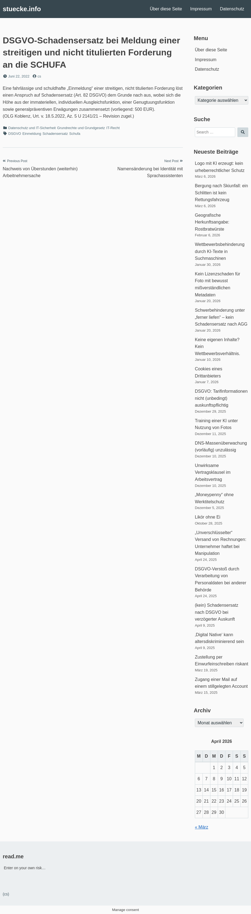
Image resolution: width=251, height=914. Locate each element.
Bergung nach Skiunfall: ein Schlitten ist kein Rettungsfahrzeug (221, 192)
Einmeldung (31, 134)
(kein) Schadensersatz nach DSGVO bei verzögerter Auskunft (216, 612)
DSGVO (14, 134)
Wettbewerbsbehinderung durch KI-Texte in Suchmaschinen (219, 251)
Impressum (201, 9)
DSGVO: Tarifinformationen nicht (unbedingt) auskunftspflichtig (221, 398)
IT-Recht (113, 128)
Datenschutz (232, 9)
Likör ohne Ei (207, 517)
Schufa (74, 134)
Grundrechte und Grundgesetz (81, 128)
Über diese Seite (166, 9)
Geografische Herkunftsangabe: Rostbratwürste (212, 222)
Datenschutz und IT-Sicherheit (32, 128)
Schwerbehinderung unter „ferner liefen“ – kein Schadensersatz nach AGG (221, 317)
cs (39, 76)
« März (201, 827)
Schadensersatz (55, 134)
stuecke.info (22, 9)
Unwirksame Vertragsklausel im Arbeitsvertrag (213, 472)
